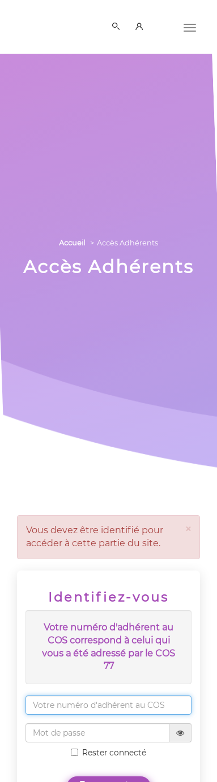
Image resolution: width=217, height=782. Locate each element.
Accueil (72, 243)
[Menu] (190, 26)
